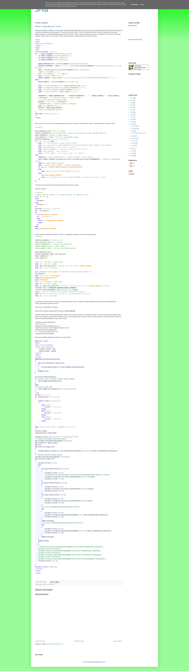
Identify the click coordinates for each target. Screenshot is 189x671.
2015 (132, 121)
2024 (132, 100)
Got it (142, 4)
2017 (132, 117)
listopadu (134, 128)
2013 (132, 148)
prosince (134, 126)
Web (53, 584)
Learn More (134, 4)
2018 (132, 114)
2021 (132, 107)
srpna (133, 136)
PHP (51, 584)
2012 (132, 151)
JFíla (41, 9)
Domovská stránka (79, 641)
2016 (132, 119)
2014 (132, 124)
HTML (44, 584)
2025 (132, 98)
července (134, 138)
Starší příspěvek (117, 641)
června (134, 141)
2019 (132, 112)
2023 (132, 102)
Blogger (103, 662)
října (133, 131)
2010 (132, 155)
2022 (132, 105)
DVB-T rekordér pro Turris (48, 26)
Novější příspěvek (40, 641)
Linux (47, 584)
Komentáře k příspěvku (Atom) (55, 644)
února (133, 145)
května (134, 143)
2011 (132, 153)
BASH (40, 584)
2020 (132, 110)
